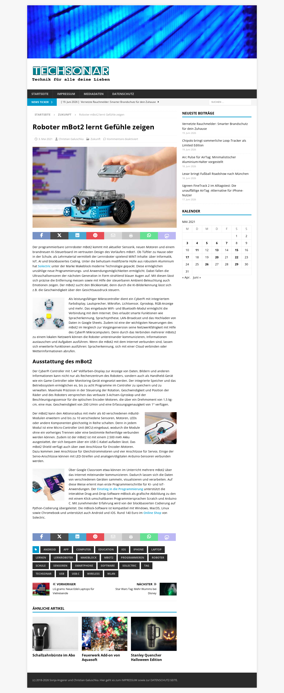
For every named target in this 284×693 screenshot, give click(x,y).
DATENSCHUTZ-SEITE (164, 680)
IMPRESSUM (129, 680)
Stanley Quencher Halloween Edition (146, 657)
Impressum (66, 94)
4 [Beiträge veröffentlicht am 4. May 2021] (197, 243)
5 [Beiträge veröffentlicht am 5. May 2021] (207, 243)
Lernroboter (63, 557)
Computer (83, 549)
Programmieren (132, 557)
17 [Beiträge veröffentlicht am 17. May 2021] (187, 257)
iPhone (138, 549)
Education (106, 549)
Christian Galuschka (71, 139)
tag (146, 565)
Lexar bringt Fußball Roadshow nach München (215, 174)
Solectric (44, 266)
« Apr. (186, 277)
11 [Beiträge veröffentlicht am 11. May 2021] (197, 250)
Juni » (197, 277)
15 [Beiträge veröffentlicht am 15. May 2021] (236, 250)
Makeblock (89, 557)
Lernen (41, 557)
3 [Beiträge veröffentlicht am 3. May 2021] (187, 243)
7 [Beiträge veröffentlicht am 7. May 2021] (226, 243)
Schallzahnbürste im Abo (54, 655)
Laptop (156, 549)
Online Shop (152, 513)
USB (61, 574)
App (66, 549)
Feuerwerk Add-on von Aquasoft (101, 657)
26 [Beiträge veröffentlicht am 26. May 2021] (207, 264)
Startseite (39, 94)
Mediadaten (94, 94)
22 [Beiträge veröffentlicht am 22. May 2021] (236, 257)
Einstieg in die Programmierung (120, 489)
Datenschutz (123, 94)
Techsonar (43, 574)
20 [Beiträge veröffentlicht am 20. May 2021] (217, 257)
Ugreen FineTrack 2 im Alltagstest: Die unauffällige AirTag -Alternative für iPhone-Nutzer (212, 190)
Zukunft (96, 139)
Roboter (158, 557)
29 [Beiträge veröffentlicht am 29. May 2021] (236, 264)
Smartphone (84, 565)
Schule (41, 565)
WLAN (111, 574)
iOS (123, 549)
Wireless (93, 574)
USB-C (76, 574)
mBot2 (108, 557)
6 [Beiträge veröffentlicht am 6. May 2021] (217, 243)
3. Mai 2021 (45, 139)
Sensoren (60, 565)
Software (108, 565)
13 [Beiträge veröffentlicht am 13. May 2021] (217, 250)
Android (50, 549)
